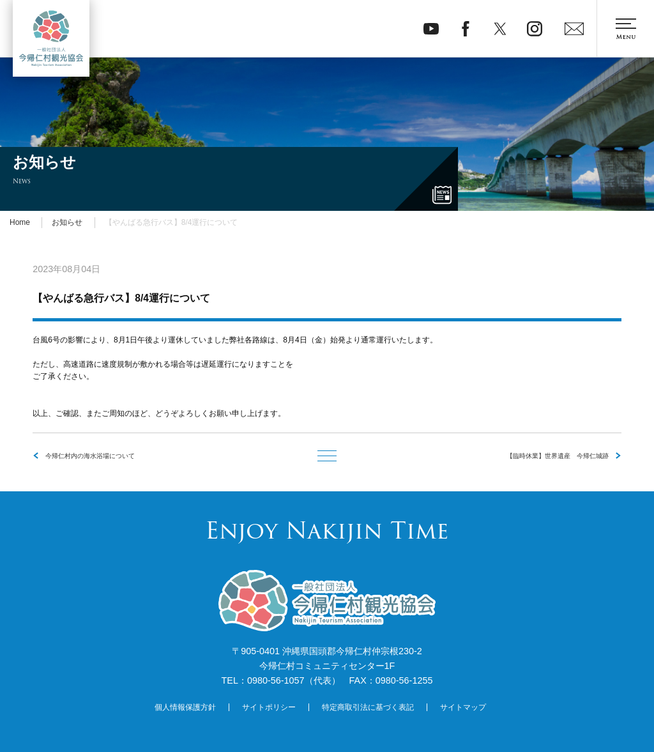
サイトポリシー (269, 707)
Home (20, 222)
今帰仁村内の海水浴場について (90, 455)
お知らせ (67, 222)
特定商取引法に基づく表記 (368, 707)
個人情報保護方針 (185, 707)
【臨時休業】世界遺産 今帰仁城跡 (557, 455)
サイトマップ (463, 707)
